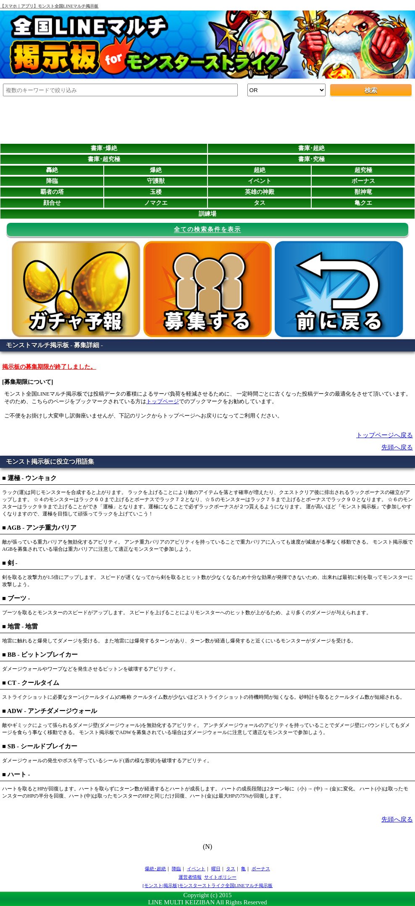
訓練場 (207, 214)
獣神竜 (363, 192)
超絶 (259, 170)
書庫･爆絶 (104, 148)
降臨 (52, 181)
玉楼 (156, 192)
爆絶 (156, 170)
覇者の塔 (52, 192)
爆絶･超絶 (155, 868)
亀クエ (363, 203)
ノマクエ (156, 203)
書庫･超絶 (311, 148)
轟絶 (52, 170)
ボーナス (363, 181)
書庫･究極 (311, 159)
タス (259, 203)
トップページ (162, 401)
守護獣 (156, 181)
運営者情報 (190, 877)
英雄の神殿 (259, 192)
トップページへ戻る (384, 435)
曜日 (216, 868)
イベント (259, 181)
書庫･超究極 (104, 159)
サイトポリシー (220, 877)
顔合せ (52, 203)
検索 (371, 90)
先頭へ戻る (397, 447)
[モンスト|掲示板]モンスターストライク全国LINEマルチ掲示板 (207, 885)
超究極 (363, 170)
